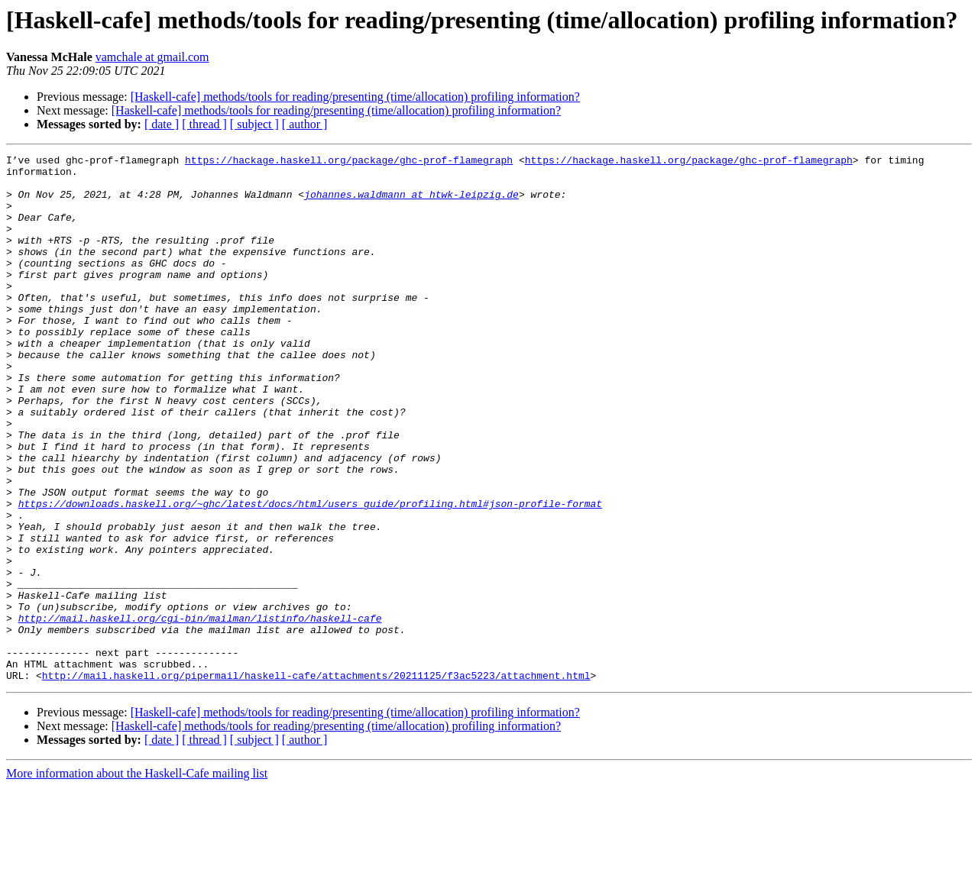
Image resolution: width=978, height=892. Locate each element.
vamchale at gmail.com (152, 56)
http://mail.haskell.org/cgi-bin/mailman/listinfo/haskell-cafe (200, 712)
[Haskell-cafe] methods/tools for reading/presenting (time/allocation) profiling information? (355, 96)
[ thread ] (204, 124)
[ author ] (305, 124)
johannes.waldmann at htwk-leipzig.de (411, 203)
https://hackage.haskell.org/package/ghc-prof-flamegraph (349, 162)
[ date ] (161, 124)
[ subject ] (254, 124)
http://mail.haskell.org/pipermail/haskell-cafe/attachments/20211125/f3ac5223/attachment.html (316, 780)
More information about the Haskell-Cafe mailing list (136, 878)
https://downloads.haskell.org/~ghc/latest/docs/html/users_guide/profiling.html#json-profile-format (310, 574)
